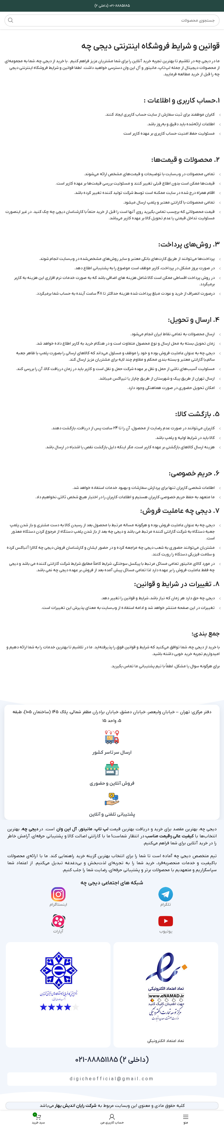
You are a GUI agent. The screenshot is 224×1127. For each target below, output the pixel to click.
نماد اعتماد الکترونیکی (165, 1041)
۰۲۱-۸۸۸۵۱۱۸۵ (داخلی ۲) (112, 6)
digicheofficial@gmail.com (112, 1079)
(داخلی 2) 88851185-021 (112, 1060)
